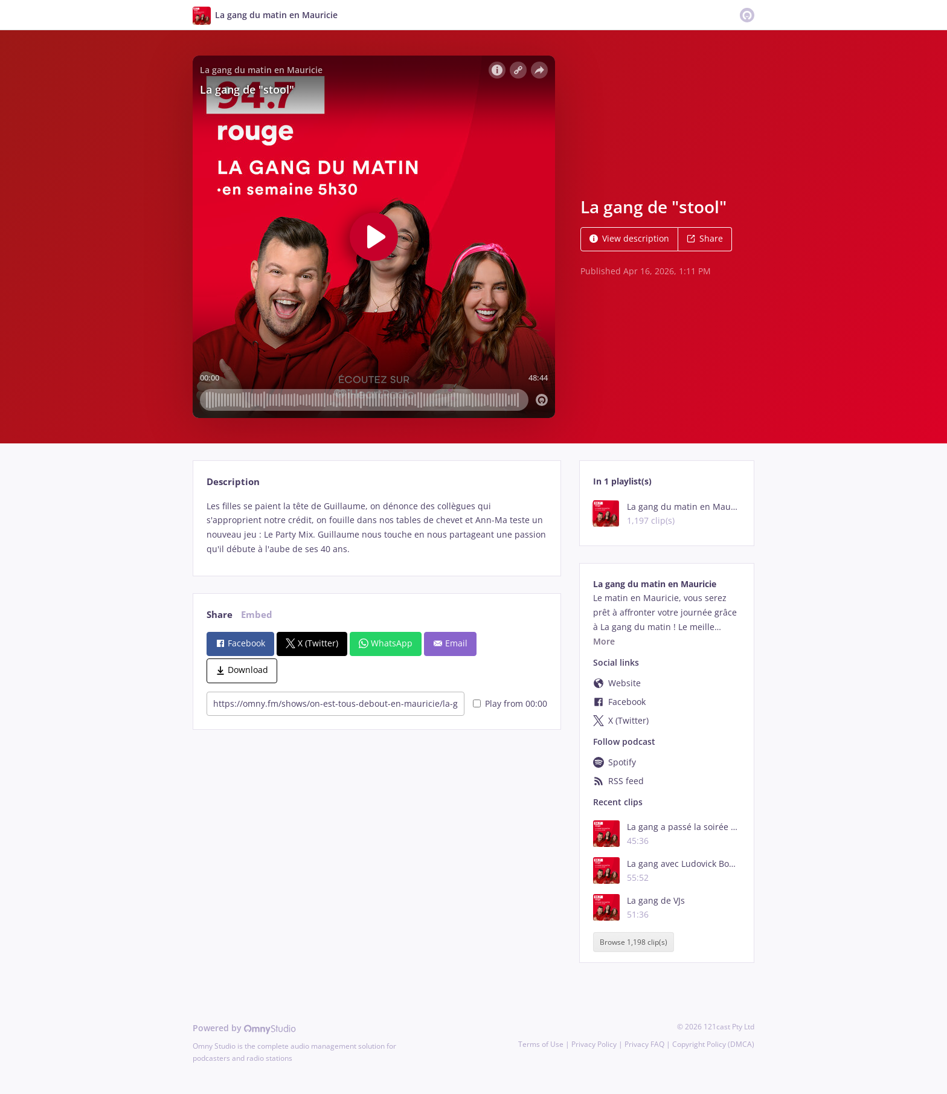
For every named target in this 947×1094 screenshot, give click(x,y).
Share (705, 238)
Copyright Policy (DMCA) (713, 1044)
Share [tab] (220, 614)
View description (629, 238)
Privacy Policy (594, 1044)
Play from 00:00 (510, 703)
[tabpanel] (377, 527)
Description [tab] (233, 481)
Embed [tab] (256, 614)
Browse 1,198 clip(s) (633, 942)
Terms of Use (540, 1044)
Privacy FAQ (644, 1044)
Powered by (244, 1028)
